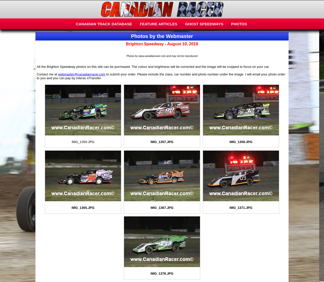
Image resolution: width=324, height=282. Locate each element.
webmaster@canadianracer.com (82, 74)
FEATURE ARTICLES (158, 24)
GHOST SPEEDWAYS (204, 24)
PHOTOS (239, 24)
